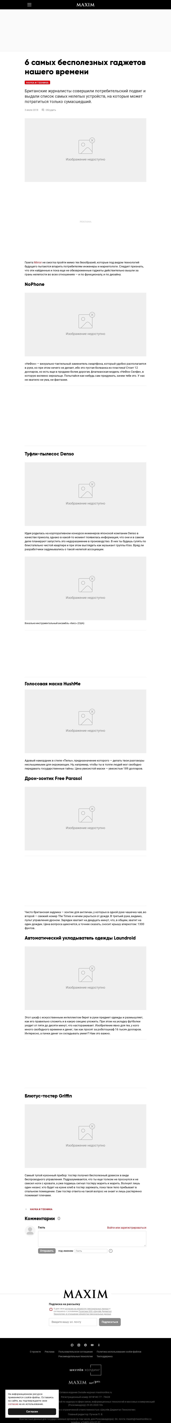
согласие (13, 1404)
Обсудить (49, 110)
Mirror (38, 262)
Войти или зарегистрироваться (126, 1227)
